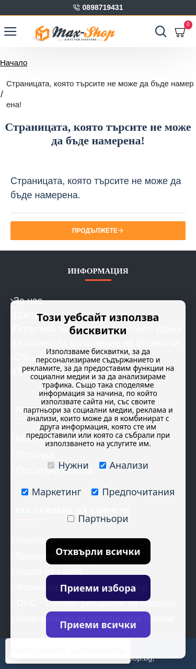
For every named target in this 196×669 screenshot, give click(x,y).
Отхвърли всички (98, 551)
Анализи (123, 465)
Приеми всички (98, 624)
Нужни (68, 465)
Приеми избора (98, 588)
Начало (13, 62)
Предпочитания (133, 491)
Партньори (97, 518)
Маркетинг (51, 491)
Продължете (95, 230)
